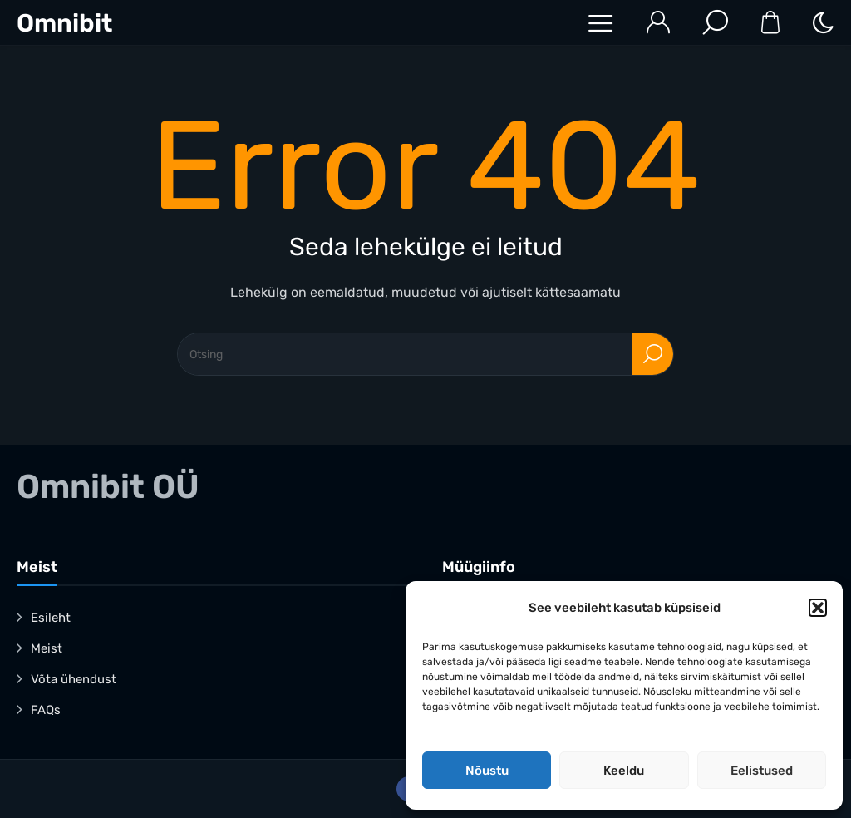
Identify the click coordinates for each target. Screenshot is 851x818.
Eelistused (761, 770)
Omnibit (64, 23)
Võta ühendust (73, 679)
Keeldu (623, 770)
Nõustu (487, 770)
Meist (46, 648)
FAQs (46, 709)
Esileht (51, 617)
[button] (817, 607)
